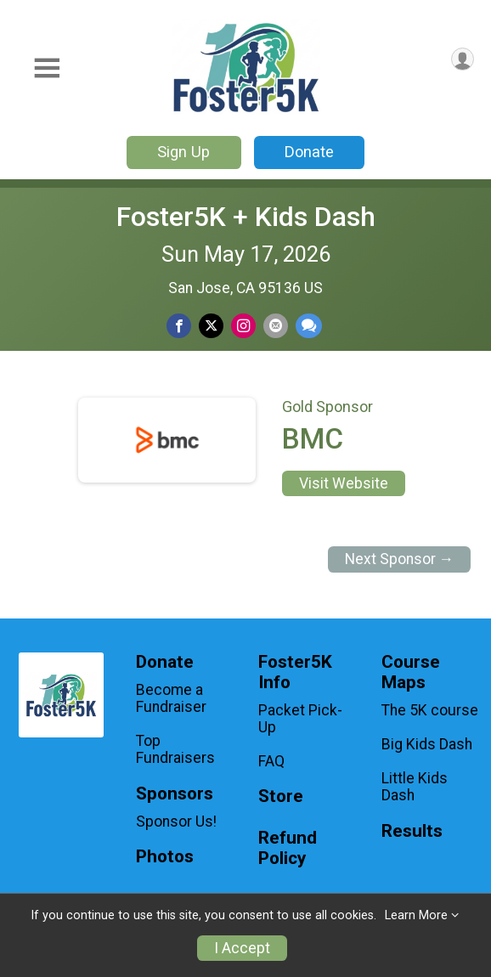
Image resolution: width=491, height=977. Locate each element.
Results (412, 831)
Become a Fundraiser (171, 698)
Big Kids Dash (426, 744)
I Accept (242, 948)
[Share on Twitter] (211, 325)
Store (280, 796)
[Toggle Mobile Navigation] (47, 68)
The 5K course (429, 710)
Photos (165, 857)
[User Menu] (462, 59)
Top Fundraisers (175, 749)
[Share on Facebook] (178, 325)
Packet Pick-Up (300, 719)
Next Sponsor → (399, 559)
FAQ (271, 761)
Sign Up (183, 152)
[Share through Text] (309, 325)
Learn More (416, 915)
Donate (309, 152)
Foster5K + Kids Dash (245, 216)
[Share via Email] (275, 325)
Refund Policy (287, 848)
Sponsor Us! (176, 821)
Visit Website (343, 483)
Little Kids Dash (414, 787)
